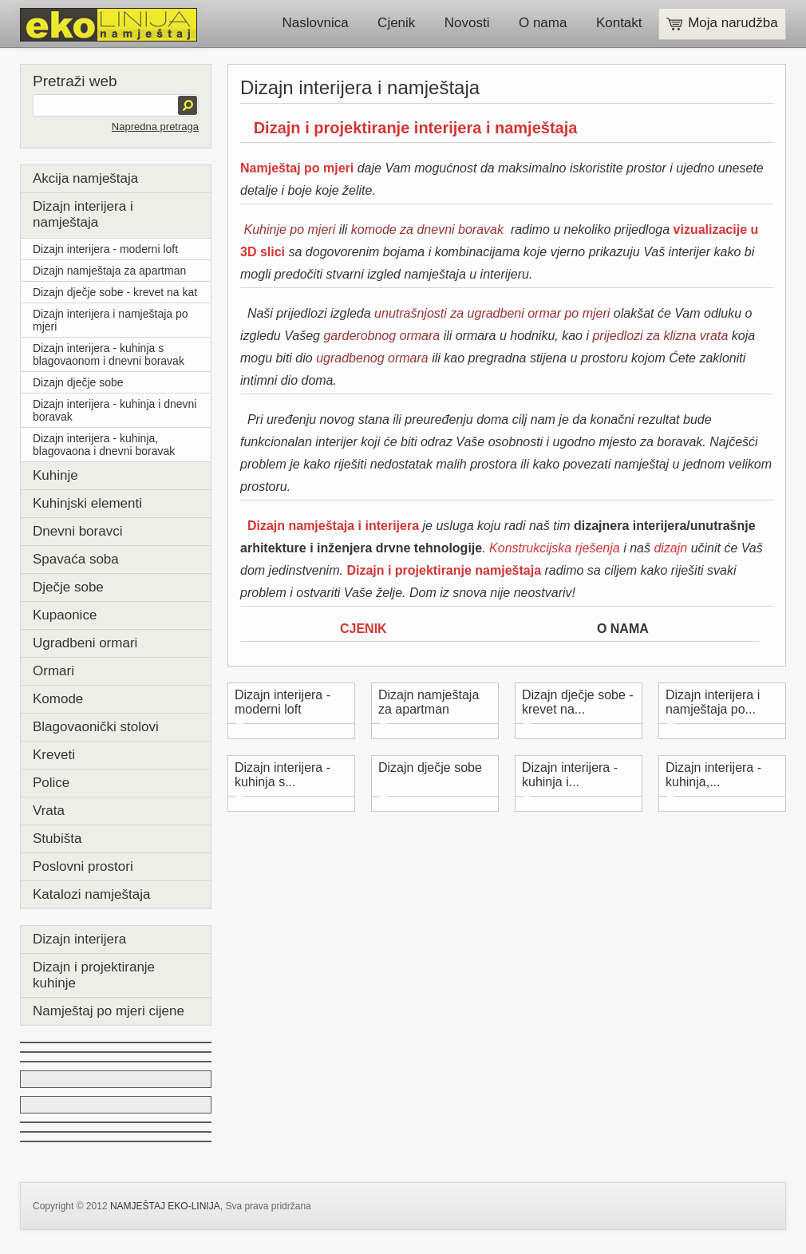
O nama (543, 22)
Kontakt (619, 22)
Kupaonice (65, 615)
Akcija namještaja (85, 178)
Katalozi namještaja (91, 894)
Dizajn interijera (79, 939)
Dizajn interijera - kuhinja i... (570, 775)
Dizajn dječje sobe (78, 382)
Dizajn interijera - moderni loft (105, 249)
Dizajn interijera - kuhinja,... (713, 775)
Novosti (467, 22)
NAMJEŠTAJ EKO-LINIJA (165, 1206)
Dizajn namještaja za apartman (109, 270)
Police (51, 782)
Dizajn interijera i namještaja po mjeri (110, 320)
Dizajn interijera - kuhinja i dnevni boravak (114, 410)
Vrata (49, 810)
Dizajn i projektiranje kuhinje (94, 975)
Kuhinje (55, 475)
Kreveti (54, 754)
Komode (58, 698)
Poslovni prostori (83, 866)
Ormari (53, 670)
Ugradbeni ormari (85, 643)
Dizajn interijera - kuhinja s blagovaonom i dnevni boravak (108, 354)
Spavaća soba (76, 559)
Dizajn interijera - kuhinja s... (282, 775)
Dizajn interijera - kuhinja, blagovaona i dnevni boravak (104, 444)
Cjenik (396, 22)
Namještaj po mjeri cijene (108, 1011)
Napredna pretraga (155, 127)
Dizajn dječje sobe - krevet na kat (115, 292)
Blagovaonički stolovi (96, 726)
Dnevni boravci (77, 531)
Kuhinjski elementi (87, 503)
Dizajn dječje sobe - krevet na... (578, 702)
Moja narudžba (721, 22)
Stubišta (57, 838)
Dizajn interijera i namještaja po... (713, 702)
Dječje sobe (68, 587)
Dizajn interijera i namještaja (83, 214)
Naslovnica (315, 22)
